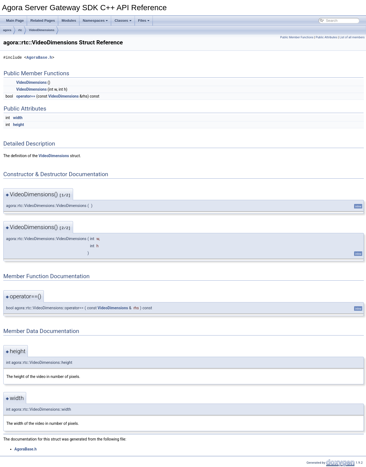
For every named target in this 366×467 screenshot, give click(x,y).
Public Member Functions (297, 37)
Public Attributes (326, 37)
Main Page (15, 20)
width (17, 118)
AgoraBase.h (39, 57)
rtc (20, 30)
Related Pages (42, 20)
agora (7, 30)
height (18, 124)
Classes (122, 20)
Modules (69, 20)
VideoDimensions (41, 30)
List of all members (352, 37)
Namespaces (95, 20)
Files (144, 20)
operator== (25, 96)
